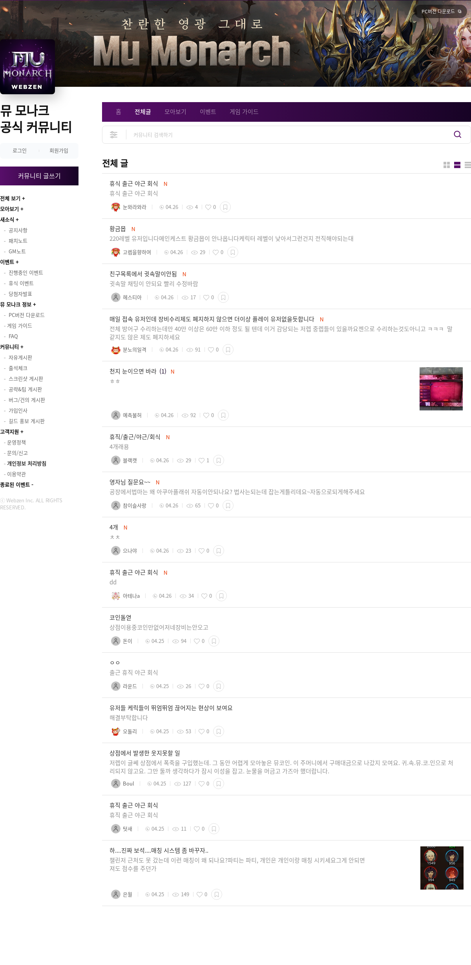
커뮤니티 (9, 346)
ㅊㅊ (115, 537)
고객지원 (9, 431)
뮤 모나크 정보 (15, 304)
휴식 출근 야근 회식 (134, 193)
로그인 (20, 150)
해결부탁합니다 (129, 717)
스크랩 (225, 206)
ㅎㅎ (115, 381)
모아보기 (9, 208)
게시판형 (468, 165)
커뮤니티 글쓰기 (39, 175)
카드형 (447, 165)
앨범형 (457, 165)
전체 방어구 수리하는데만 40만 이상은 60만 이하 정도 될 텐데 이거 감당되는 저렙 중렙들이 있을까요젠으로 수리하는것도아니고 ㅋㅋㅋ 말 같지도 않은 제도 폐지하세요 (281, 332)
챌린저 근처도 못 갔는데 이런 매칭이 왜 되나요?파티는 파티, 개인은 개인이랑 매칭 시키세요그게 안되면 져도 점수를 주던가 (237, 864)
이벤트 (7, 262)
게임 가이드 (244, 111)
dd (113, 582)
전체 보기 (10, 198)
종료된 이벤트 (15, 484)
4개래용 (119, 446)
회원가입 (58, 150)
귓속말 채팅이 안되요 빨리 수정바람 (155, 283)
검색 (457, 134)
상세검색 (114, 134)
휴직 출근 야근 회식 (134, 815)
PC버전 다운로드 (438, 11)
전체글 (143, 111)
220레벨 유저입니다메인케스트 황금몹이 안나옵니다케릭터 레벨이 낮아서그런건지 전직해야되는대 (232, 238)
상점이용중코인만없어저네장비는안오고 (159, 627)
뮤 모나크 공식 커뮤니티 (36, 118)
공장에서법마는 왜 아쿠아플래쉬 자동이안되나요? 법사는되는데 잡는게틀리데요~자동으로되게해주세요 (237, 491)
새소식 (7, 219)
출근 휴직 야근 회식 (134, 672)
